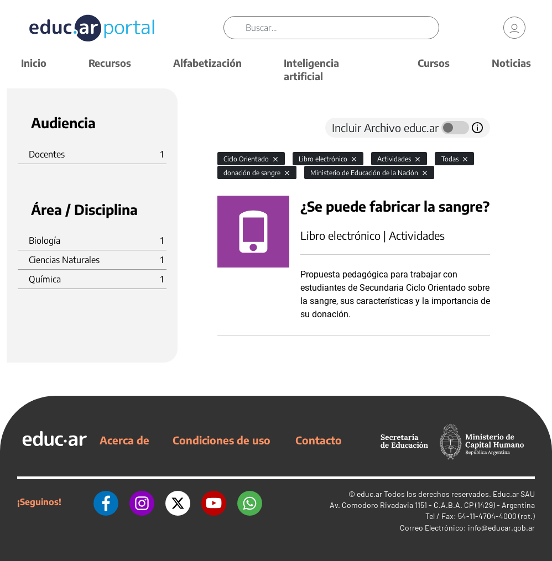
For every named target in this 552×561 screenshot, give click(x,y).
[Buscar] (342, 28)
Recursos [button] (109, 62)
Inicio (33, 62)
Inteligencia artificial (311, 69)
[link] (514, 28)
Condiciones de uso (221, 440)
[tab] (239, 127)
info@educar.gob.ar (501, 527)
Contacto (318, 440)
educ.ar (369, 494)
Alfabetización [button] (207, 62)
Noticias (511, 62)
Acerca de (124, 440)
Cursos (434, 62)
